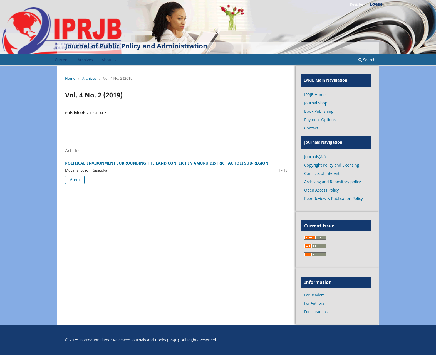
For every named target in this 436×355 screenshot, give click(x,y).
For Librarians (316, 311)
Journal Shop (315, 103)
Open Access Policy (321, 190)
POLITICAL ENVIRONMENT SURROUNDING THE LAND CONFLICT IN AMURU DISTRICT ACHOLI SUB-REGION (166, 163)
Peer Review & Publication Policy (333, 198)
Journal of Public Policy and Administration (136, 45)
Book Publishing (318, 111)
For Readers (314, 294)
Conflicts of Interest (322, 173)
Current (62, 59)
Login (376, 4)
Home (70, 78)
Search (366, 59)
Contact (311, 128)
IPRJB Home (315, 94)
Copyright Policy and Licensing (331, 165)
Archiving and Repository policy (332, 181)
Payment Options (320, 119)
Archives (85, 59)
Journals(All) (315, 156)
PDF (76, 179)
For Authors (314, 303)
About (108, 59)
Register (356, 4)
